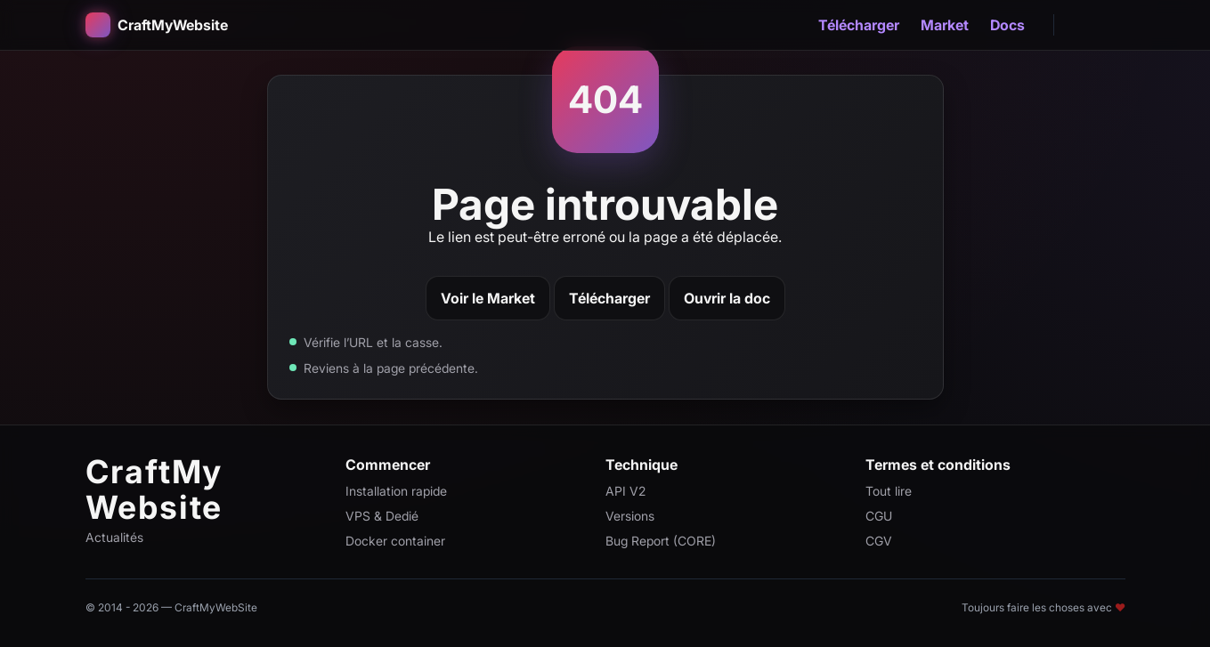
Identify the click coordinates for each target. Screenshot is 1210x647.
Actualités (114, 537)
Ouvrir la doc (727, 298)
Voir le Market (488, 298)
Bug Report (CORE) (660, 540)
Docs (1007, 25)
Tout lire (888, 490)
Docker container (395, 540)
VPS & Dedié (381, 515)
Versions (629, 515)
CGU (878, 515)
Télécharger (858, 25)
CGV (878, 540)
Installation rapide (396, 490)
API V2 (625, 490)
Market (945, 25)
